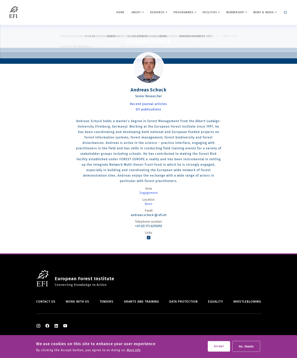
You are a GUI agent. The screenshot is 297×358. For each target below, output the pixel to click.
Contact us (45, 301)
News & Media (263, 12)
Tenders (106, 301)
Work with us (77, 301)
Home (120, 12)
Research (157, 12)
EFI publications (148, 109)
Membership (235, 12)
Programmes (183, 12)
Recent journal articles (148, 104)
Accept (219, 346)
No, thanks (246, 346)
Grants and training (141, 301)
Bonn (148, 204)
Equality (215, 301)
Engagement (148, 193)
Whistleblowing (247, 301)
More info (133, 351)
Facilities (210, 12)
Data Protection (183, 301)
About (136, 12)
